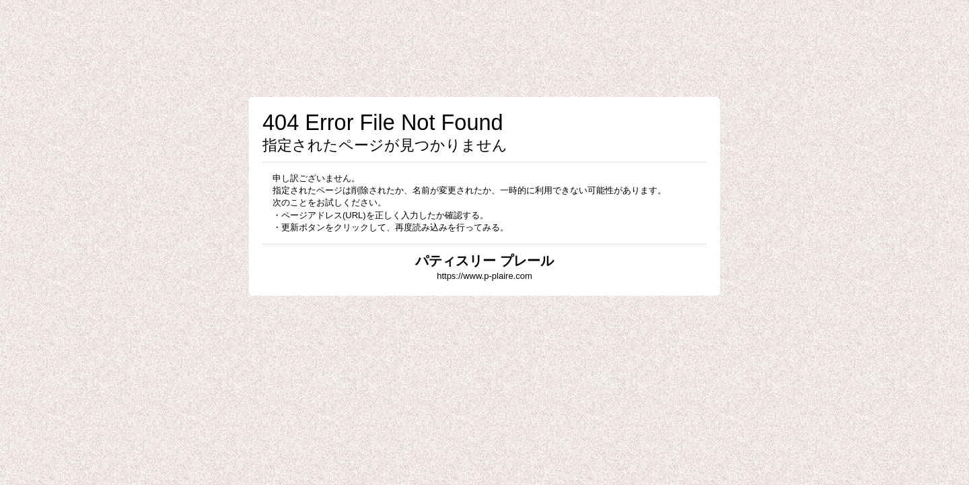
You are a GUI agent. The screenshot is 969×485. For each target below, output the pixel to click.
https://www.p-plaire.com (484, 276)
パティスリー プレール (484, 260)
